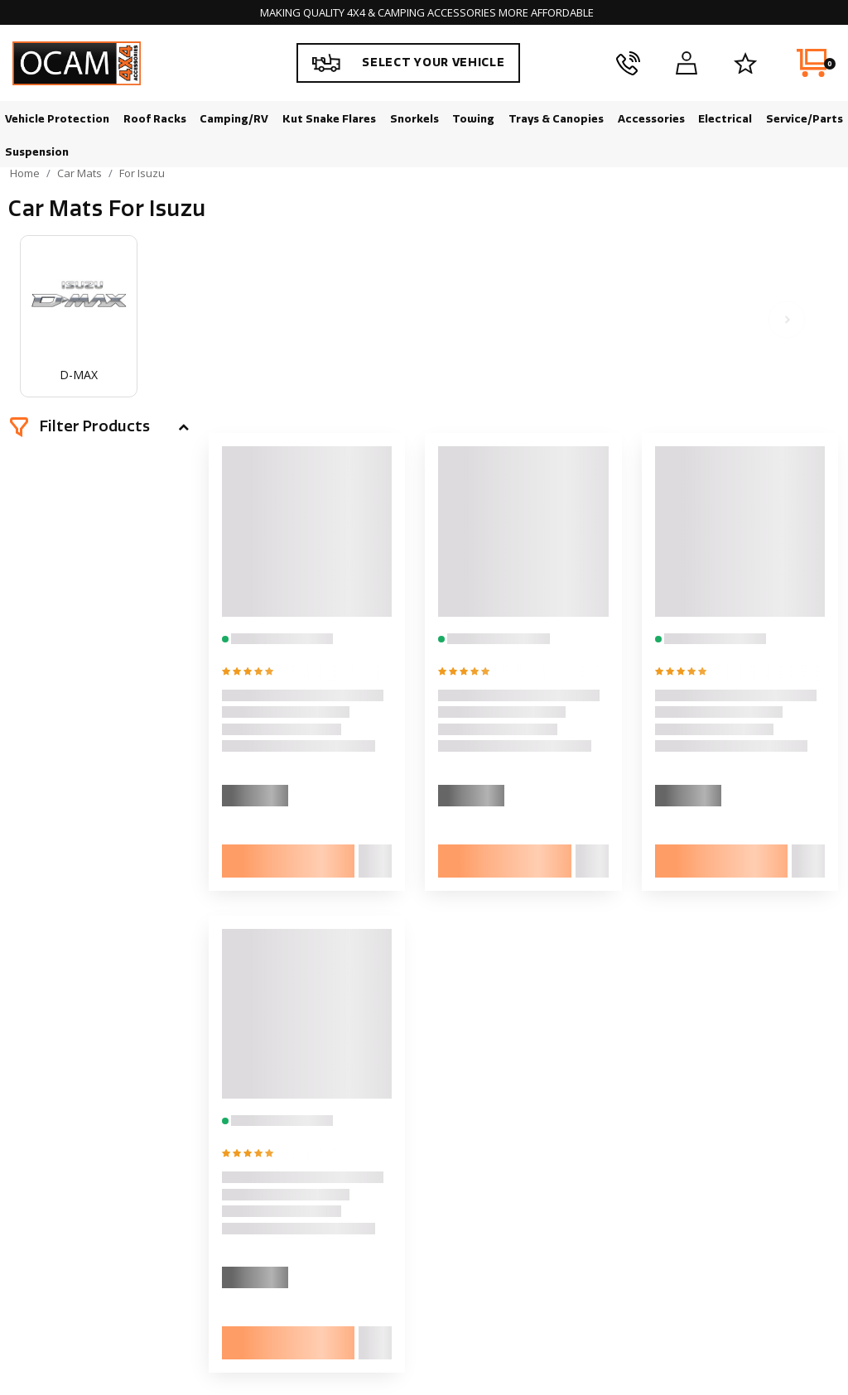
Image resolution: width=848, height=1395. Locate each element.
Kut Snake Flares (329, 119)
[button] (99, 427)
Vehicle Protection (57, 119)
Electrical (725, 119)
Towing (473, 119)
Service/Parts (804, 119)
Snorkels (414, 119)
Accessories (651, 119)
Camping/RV (234, 119)
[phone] (628, 63)
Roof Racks (154, 119)
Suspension (37, 152)
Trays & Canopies (556, 119)
